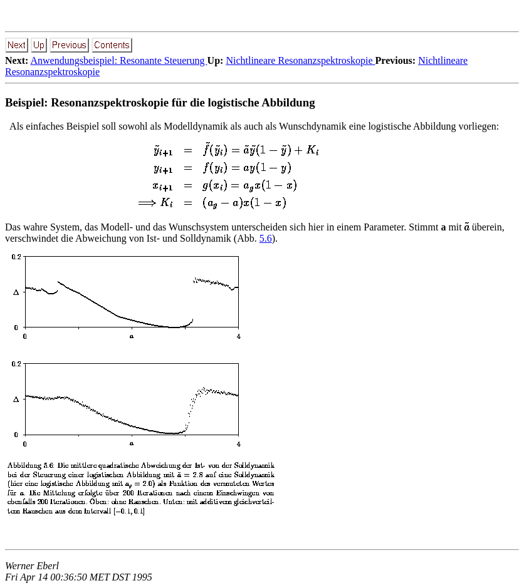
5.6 (265, 238)
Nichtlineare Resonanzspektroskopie (300, 60)
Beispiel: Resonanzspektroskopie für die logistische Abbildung (160, 102)
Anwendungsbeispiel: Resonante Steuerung (118, 60)
